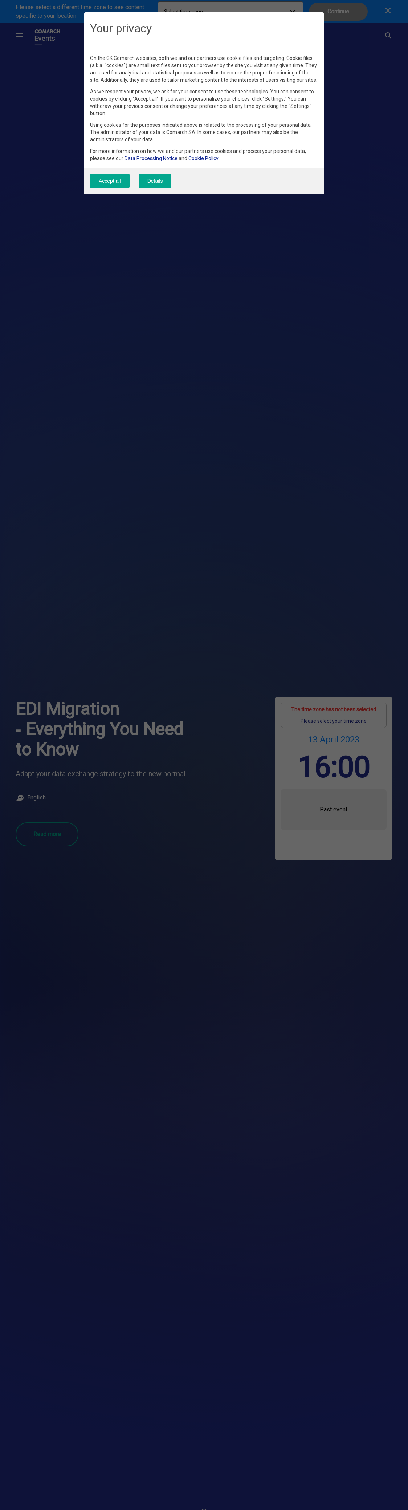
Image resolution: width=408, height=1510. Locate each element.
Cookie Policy (203, 159)
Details (156, 181)
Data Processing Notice (151, 159)
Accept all (110, 181)
